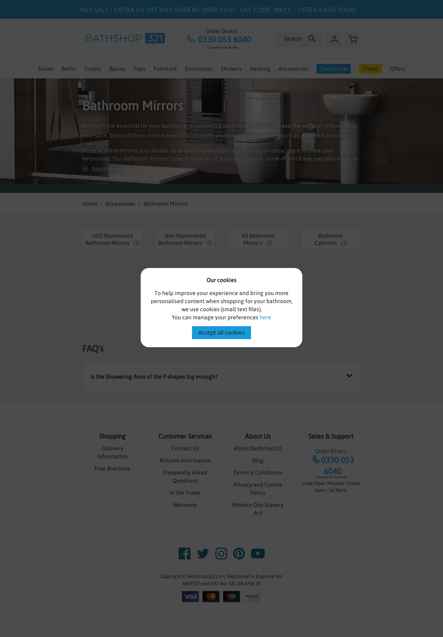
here (265, 317)
